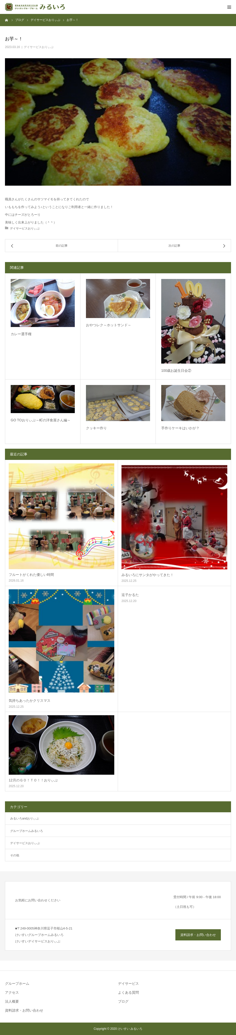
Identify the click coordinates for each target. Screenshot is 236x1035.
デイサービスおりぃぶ (39, 47)
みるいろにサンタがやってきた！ (147, 575)
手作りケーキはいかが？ (180, 428)
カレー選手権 (21, 334)
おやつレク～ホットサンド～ (108, 325)
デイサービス (128, 983)
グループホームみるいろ (26, 831)
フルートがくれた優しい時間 (31, 575)
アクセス (12, 992)
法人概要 (12, 1001)
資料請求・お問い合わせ (198, 935)
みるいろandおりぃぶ (24, 818)
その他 (14, 855)
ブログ (123, 1001)
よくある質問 (128, 992)
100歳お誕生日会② (176, 371)
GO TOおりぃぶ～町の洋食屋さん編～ (41, 420)
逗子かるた (130, 595)
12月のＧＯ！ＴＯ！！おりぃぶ (33, 780)
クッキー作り (96, 428)
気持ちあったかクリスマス (29, 701)
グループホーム (17, 983)
